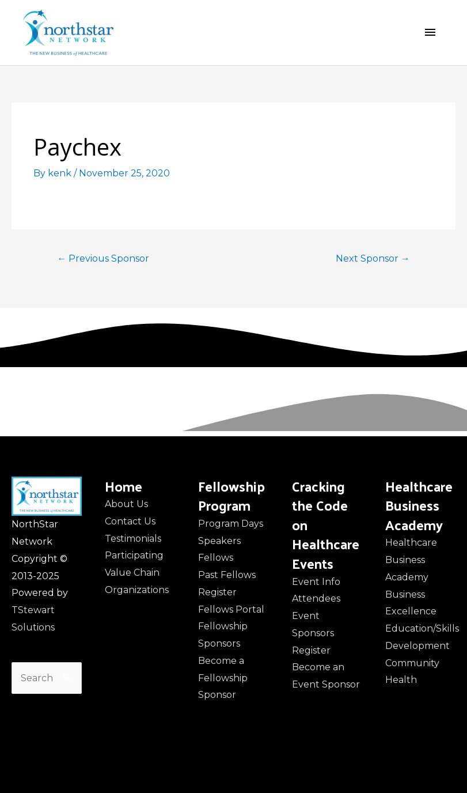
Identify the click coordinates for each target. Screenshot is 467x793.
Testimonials (133, 538)
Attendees (316, 598)
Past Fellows (227, 574)
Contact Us (130, 521)
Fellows (215, 557)
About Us (126, 504)
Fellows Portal (231, 609)
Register (217, 592)
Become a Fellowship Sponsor (223, 678)
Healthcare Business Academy (411, 560)
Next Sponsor (373, 258)
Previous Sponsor (103, 258)
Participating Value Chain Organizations (137, 572)
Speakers (219, 540)
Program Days (230, 523)
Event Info (316, 581)
